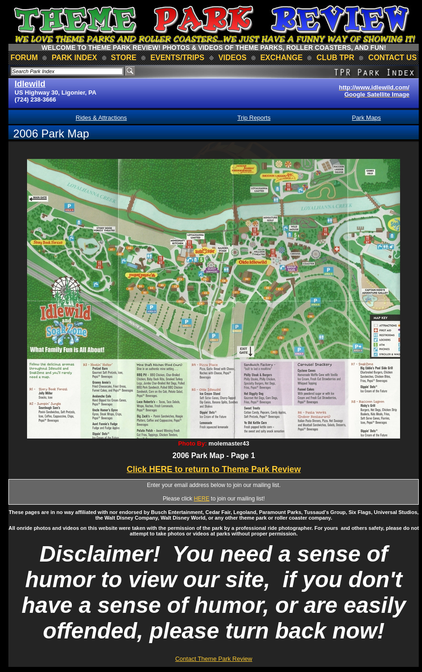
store (124, 58)
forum (24, 58)
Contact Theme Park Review (213, 658)
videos (232, 58)
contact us (392, 58)
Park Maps (366, 117)
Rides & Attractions (101, 117)
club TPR (335, 58)
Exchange (281, 58)
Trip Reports (253, 117)
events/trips (178, 58)
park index (74, 58)
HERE (201, 498)
